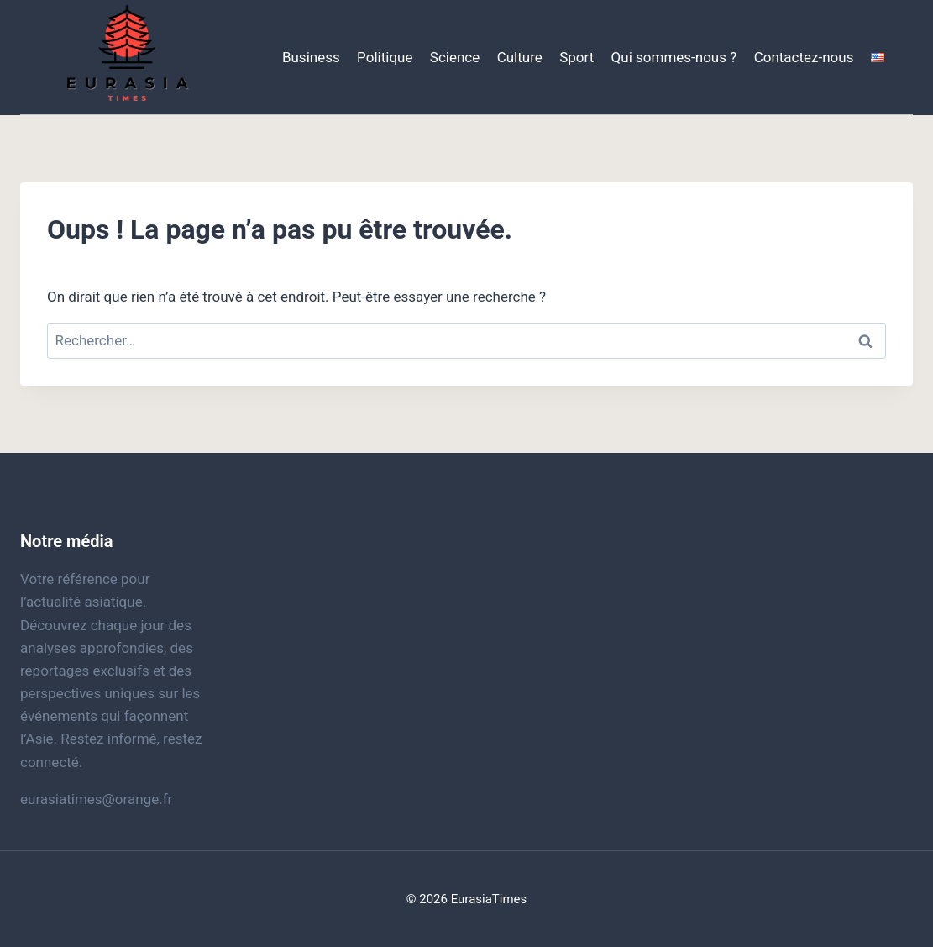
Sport (576, 57)
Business (311, 57)
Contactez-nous (804, 57)
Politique (384, 57)
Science (455, 57)
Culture (520, 57)
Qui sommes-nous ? (674, 57)
